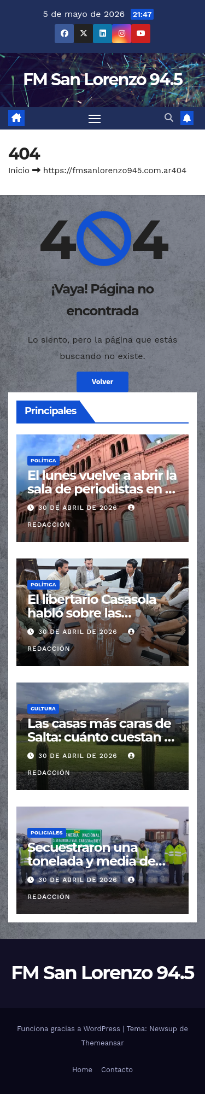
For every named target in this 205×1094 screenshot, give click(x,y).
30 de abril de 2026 (79, 507)
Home (82, 1070)
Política (43, 460)
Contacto (117, 1070)
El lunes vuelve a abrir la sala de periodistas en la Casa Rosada (102, 488)
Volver (103, 382)
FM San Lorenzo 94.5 (102, 79)
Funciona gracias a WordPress (69, 1029)
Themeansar (102, 1043)
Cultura (43, 708)
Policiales (47, 833)
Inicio (19, 170)
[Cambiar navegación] (95, 118)
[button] (169, 118)
